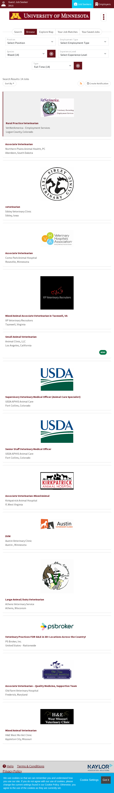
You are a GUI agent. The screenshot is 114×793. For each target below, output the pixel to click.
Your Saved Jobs (91, 31)
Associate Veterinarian (19, 144)
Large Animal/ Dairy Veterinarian (24, 599)
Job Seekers (82, 4)
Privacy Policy (12, 771)
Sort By (8, 83)
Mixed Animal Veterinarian (21, 730)
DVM (7, 536)
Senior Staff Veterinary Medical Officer (28, 449)
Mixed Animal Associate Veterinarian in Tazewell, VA (36, 315)
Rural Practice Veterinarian (22, 123)
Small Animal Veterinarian (21, 336)
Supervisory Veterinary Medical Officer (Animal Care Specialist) (43, 396)
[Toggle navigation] (104, 17)
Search (18, 31)
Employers (103, 4)
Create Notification (97, 83)
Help (8, 766)
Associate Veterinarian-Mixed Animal (27, 495)
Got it (106, 780)
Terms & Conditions (30, 766)
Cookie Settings (89, 780)
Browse (30, 31)
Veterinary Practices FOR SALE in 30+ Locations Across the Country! (45, 636)
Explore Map (46, 31)
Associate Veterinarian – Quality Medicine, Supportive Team (41, 686)
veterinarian (12, 206)
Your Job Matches (68, 31)
